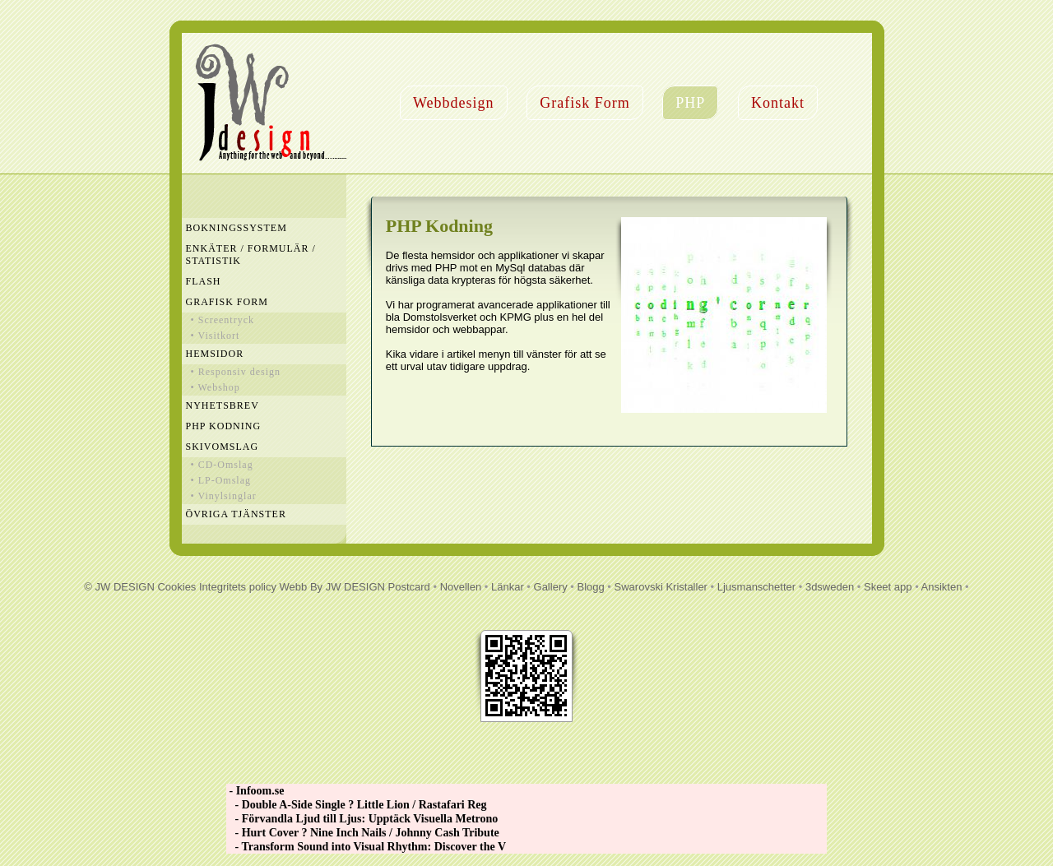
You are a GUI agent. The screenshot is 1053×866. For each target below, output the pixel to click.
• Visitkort (215, 335)
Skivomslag (222, 446)
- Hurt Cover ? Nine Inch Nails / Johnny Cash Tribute (362, 833)
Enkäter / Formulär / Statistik (251, 254)
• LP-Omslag (221, 480)
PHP (690, 103)
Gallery (551, 587)
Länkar (507, 587)
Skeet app (888, 587)
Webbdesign (453, 103)
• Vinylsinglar (224, 496)
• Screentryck (223, 320)
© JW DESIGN (119, 587)
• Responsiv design (236, 371)
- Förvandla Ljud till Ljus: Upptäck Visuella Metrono (362, 819)
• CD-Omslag (222, 464)
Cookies (176, 587)
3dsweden (829, 587)
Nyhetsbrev (222, 405)
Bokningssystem (236, 228)
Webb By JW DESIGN (332, 587)
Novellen (461, 587)
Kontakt (778, 103)
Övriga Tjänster (236, 514)
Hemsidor (215, 353)
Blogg (591, 587)
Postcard (409, 587)
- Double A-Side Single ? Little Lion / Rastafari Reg (356, 805)
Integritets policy (237, 587)
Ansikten (942, 587)
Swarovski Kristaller (661, 587)
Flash (203, 281)
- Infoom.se (255, 791)
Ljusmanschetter (756, 587)
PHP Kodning (224, 426)
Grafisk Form (585, 103)
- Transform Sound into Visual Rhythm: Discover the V (366, 847)
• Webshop (215, 387)
